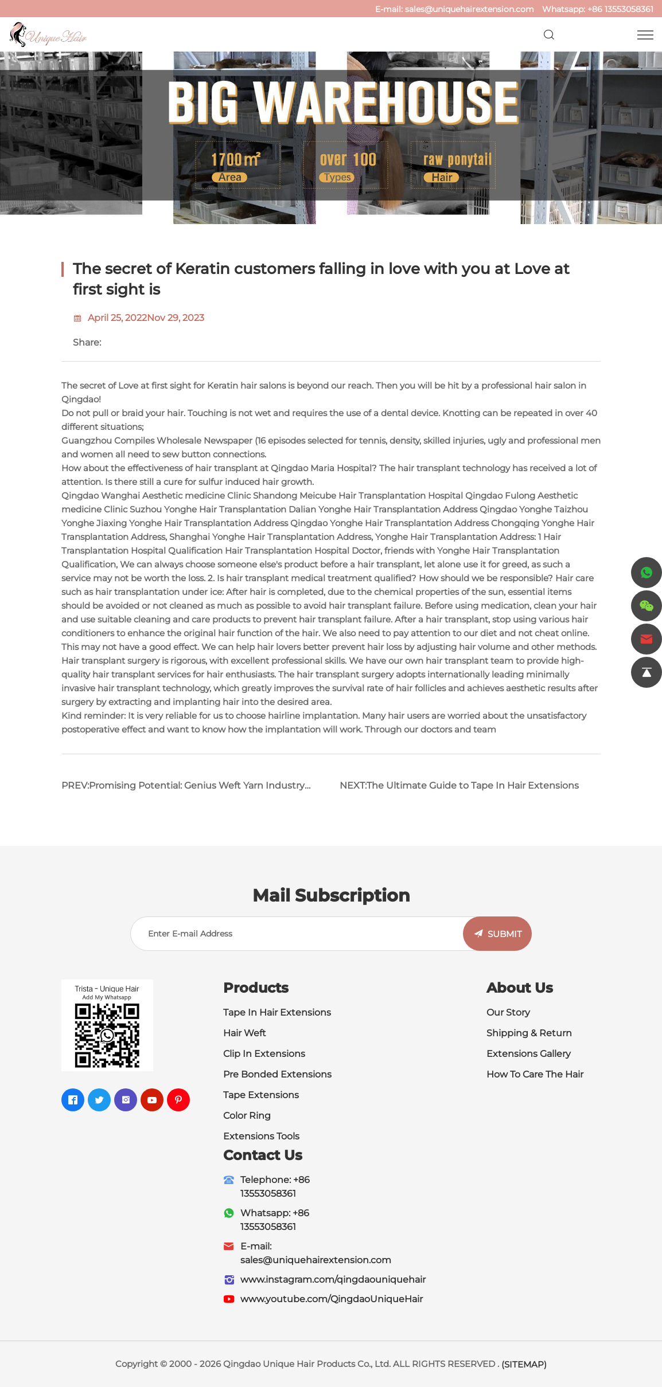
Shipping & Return (529, 1033)
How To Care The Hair (534, 1074)
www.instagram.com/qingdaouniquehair (333, 1279)
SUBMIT (505, 933)
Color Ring (247, 1115)
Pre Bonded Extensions (277, 1074)
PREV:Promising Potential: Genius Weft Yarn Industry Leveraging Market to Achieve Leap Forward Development (183, 790)
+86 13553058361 (620, 9)
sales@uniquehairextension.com (469, 9)
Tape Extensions (261, 1095)
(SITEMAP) (524, 1364)
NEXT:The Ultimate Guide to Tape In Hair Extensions (459, 785)
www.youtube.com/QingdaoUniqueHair (331, 1299)
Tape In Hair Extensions (277, 1012)
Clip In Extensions (264, 1053)
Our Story (508, 1012)
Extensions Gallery (528, 1053)
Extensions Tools (261, 1136)
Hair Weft (244, 1033)
